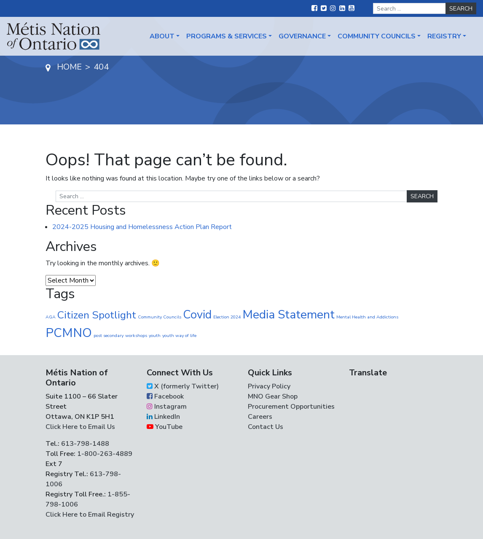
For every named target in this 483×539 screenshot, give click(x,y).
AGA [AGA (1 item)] (51, 317)
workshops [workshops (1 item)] (136, 335)
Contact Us (265, 426)
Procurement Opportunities (291, 406)
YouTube (164, 426)
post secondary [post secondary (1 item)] (108, 335)
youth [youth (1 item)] (155, 335)
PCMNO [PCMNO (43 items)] (69, 332)
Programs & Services (226, 36)
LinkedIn (163, 416)
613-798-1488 (85, 443)
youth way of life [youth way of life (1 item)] (179, 335)
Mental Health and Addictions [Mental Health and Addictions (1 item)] (367, 317)
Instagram (167, 406)
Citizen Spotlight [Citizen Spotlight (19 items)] (96, 315)
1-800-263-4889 (104, 453)
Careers (260, 416)
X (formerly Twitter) (183, 386)
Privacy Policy (269, 386)
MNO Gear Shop (273, 396)
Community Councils (377, 36)
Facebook (165, 396)
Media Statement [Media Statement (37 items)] (288, 314)
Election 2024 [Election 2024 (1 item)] (227, 317)
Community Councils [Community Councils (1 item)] (159, 317)
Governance (302, 36)
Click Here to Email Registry (90, 514)
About (162, 36)
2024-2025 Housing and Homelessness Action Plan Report (142, 227)
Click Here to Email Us (80, 426)
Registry (444, 36)
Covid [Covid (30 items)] (197, 315)
